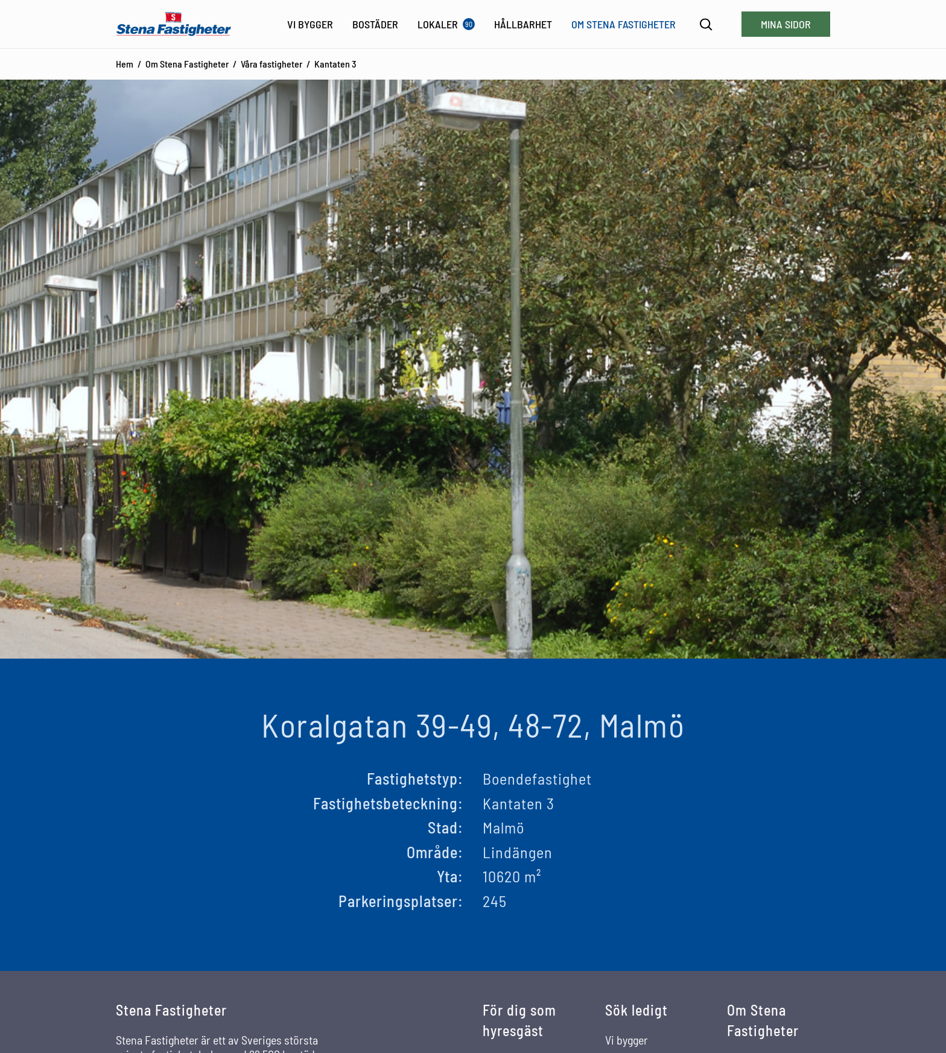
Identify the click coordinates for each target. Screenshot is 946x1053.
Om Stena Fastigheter (187, 63)
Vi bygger (626, 1039)
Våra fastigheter (271, 63)
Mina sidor (786, 24)
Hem (124, 63)
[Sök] (706, 24)
